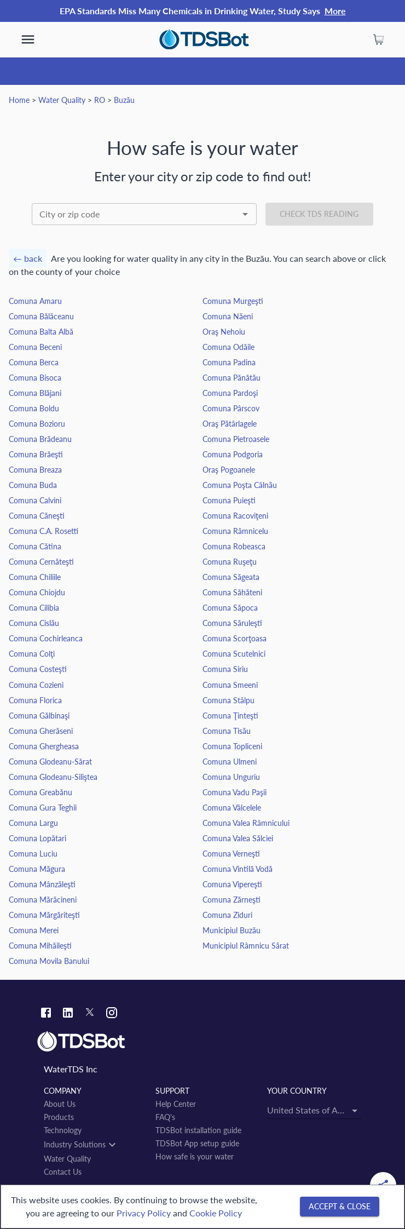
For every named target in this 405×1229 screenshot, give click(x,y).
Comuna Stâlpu (228, 700)
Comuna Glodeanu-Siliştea (53, 777)
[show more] (28, 39)
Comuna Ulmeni (229, 761)
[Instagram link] (111, 1014)
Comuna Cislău (34, 623)
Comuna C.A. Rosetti (43, 531)
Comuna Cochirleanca (46, 638)
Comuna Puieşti (229, 500)
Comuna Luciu (33, 853)
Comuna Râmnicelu (235, 531)
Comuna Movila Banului (49, 961)
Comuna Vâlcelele (231, 807)
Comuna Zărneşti (231, 899)
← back (27, 258)
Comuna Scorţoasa (234, 638)
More (335, 10)
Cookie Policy (215, 1213)
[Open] (245, 214)
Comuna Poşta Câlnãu (239, 485)
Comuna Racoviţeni (235, 515)
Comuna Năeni (227, 316)
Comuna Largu (33, 823)
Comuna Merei (34, 930)
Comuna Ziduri (227, 915)
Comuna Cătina (35, 546)
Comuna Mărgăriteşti (44, 915)
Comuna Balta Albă (41, 331)
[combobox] (144, 214)
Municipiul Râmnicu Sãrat (245, 945)
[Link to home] (202, 1042)
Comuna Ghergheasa (44, 746)
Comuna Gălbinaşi (39, 715)
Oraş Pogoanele (228, 469)
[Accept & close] (339, 1207)
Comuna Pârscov (230, 408)
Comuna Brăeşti (36, 454)
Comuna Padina (229, 362)
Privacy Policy (144, 1213)
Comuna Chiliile (35, 577)
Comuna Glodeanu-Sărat (50, 761)
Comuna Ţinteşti (230, 715)
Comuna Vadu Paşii (234, 792)
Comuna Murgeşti (232, 301)
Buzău (124, 100)
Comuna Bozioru (37, 423)
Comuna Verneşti (231, 853)
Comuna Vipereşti (232, 884)
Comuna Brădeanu (40, 439)
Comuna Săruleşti (232, 623)
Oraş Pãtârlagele (229, 423)
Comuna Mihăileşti (40, 945)
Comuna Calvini (35, 500)
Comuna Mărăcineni (43, 899)
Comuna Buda (33, 485)
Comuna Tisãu (226, 731)
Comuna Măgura (37, 869)
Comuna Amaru (35, 301)
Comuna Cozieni (36, 685)
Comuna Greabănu (40, 792)
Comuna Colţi (32, 653)
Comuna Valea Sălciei (237, 838)
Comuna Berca (34, 362)
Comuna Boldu (34, 408)
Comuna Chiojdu (37, 592)
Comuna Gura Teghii (43, 807)
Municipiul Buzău (231, 930)
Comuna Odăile (228, 347)
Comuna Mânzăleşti (42, 884)
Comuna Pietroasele (235, 439)
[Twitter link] (89, 1013)
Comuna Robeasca (233, 546)
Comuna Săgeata (230, 577)
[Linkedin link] (67, 1014)
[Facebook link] (46, 1014)
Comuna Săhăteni (232, 592)
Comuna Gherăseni (41, 731)
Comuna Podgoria (232, 454)
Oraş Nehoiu (223, 331)
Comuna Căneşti (37, 515)
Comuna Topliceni (232, 746)
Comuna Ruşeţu (229, 561)
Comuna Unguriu (231, 777)
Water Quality (61, 100)
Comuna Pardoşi (230, 393)
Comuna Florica (35, 700)
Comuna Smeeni (230, 685)
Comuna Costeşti (38, 669)
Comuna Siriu (225, 669)
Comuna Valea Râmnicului (246, 823)
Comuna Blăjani (35, 393)
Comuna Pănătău (231, 377)
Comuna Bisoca (35, 377)
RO (99, 100)
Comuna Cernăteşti (41, 561)
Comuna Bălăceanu (41, 316)
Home (19, 100)
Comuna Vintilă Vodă (237, 869)
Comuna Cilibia (34, 607)
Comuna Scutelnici (233, 653)
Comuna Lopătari (37, 838)
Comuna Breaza (35, 469)
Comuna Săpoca (230, 607)
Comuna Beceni (35, 347)
